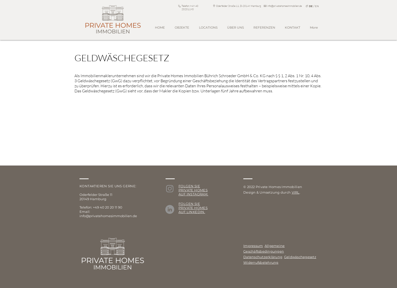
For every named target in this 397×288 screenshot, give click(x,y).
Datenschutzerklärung (262, 257)
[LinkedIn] (169, 209)
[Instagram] (170, 189)
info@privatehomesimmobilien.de (284, 6)
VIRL (296, 192)
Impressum (253, 246)
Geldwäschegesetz (300, 257)
